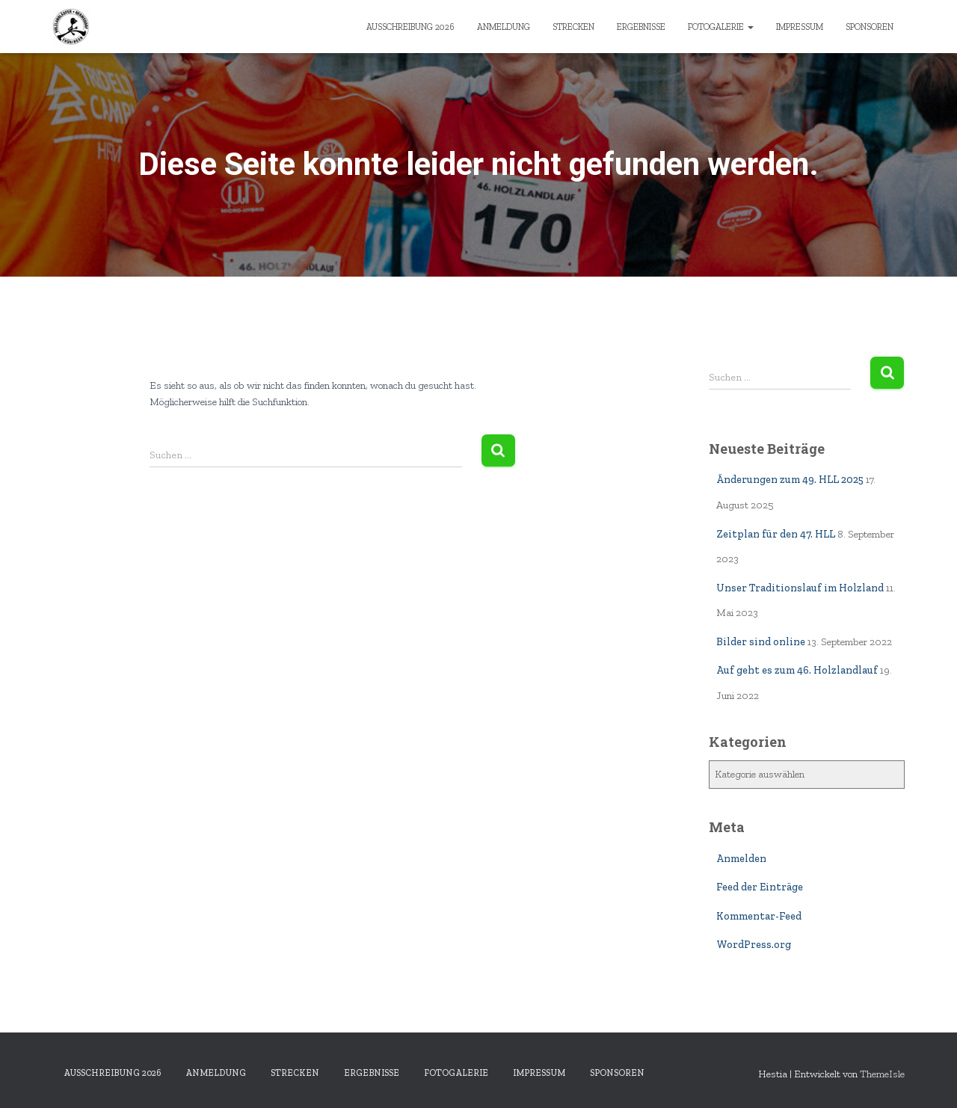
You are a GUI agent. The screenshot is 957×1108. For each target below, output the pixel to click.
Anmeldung (503, 27)
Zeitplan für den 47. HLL (775, 534)
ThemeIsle (882, 1074)
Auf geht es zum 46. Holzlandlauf (797, 670)
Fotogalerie (721, 27)
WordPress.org (753, 944)
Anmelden (741, 858)
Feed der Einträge (759, 887)
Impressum (799, 27)
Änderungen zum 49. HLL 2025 (790, 479)
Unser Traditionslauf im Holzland (800, 588)
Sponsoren (869, 27)
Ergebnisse (641, 27)
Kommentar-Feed (758, 916)
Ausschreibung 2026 (410, 27)
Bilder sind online (760, 641)
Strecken (573, 27)
